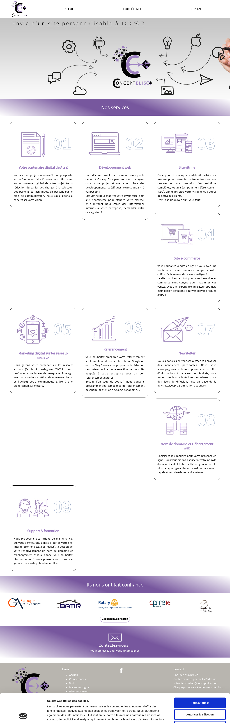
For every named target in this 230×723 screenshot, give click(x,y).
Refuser (200, 699)
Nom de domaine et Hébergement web (187, 446)
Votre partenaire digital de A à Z (43, 167)
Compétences (133, 9)
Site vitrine (187, 167)
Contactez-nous (113, 640)
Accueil (70, 9)
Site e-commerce (187, 258)
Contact (197, 9)
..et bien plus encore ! (115, 618)
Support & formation (43, 530)
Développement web (115, 167)
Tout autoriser (200, 675)
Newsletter (186, 353)
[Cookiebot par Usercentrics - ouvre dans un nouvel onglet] (23, 716)
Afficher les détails (198, 715)
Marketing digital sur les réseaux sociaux (43, 355)
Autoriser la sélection (200, 687)
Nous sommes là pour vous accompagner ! (115, 650)
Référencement (115, 349)
